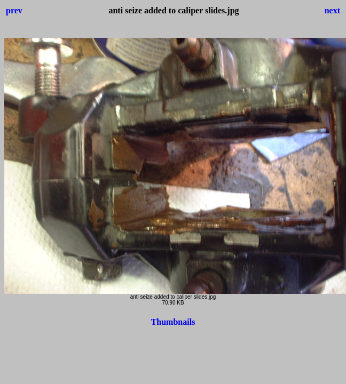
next (332, 10)
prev (14, 10)
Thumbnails (173, 321)
